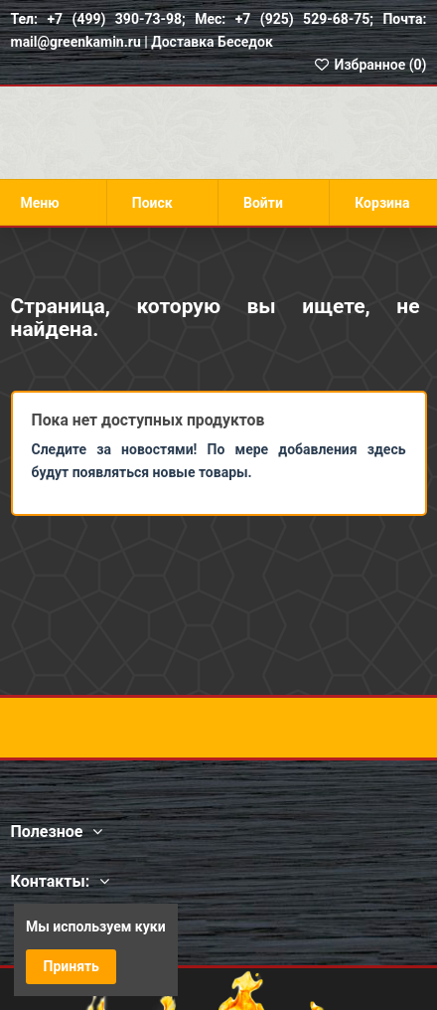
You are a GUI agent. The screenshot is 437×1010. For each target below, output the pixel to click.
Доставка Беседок (212, 42)
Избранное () (369, 65)
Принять (71, 966)
